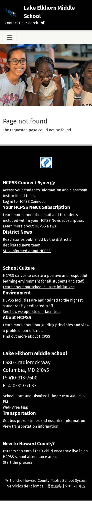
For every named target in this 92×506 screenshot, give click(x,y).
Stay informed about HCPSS (27, 251)
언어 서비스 (75, 486)
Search (32, 23)
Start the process (17, 462)
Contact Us (14, 23)
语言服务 (54, 486)
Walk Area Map (15, 407)
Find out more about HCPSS (26, 336)
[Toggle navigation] (9, 37)
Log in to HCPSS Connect (24, 201)
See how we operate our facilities (31, 311)
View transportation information (30, 426)
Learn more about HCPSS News (29, 226)
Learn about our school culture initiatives (38, 287)
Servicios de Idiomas (25, 486)
